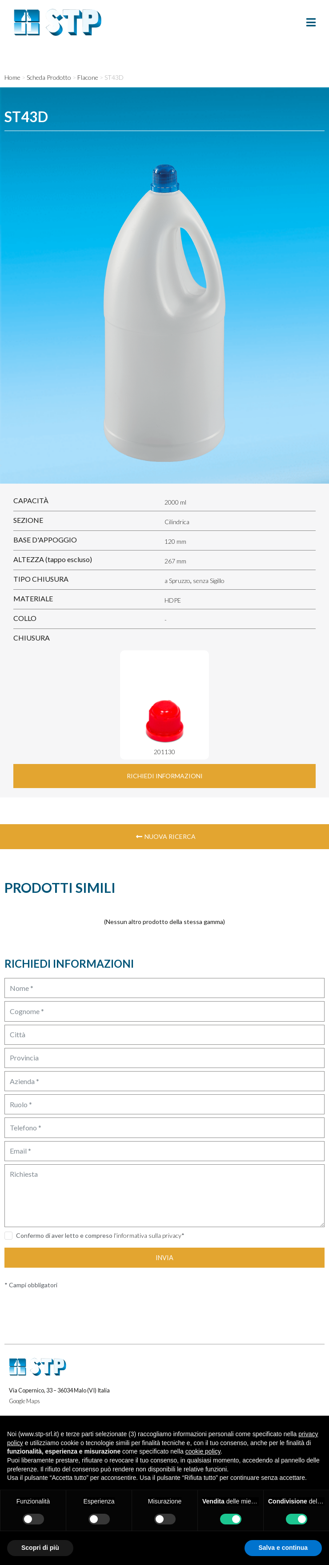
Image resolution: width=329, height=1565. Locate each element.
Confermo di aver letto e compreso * (100, 1235)
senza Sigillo (209, 580)
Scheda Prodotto (49, 77)
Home (12, 77)
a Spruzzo (177, 580)
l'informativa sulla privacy (147, 1235)
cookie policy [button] (203, 1451)
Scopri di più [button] (40, 1547)
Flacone (87, 77)
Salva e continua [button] (283, 1547)
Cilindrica (176, 522)
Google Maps (24, 1401)
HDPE (172, 600)
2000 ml (175, 502)
